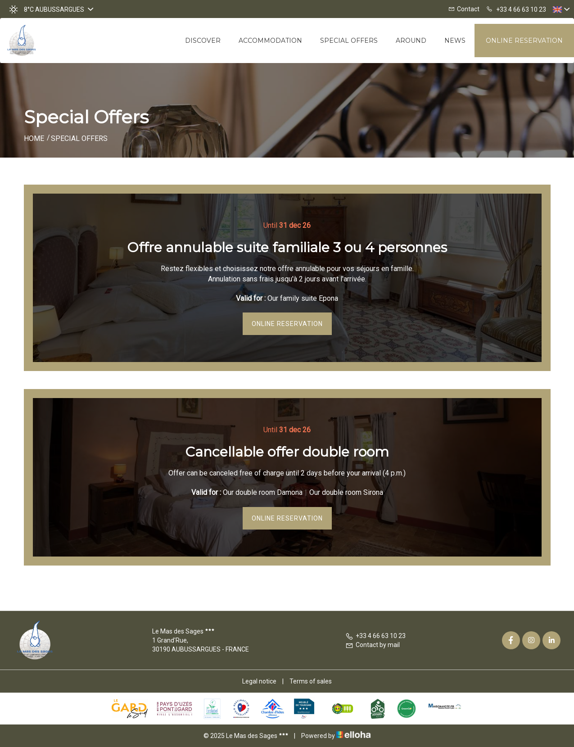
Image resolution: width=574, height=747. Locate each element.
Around (411, 40)
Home (34, 138)
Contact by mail (372, 644)
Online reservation (524, 40)
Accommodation (270, 40)
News (455, 40)
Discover (203, 40)
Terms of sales (310, 681)
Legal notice (259, 681)
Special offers (349, 40)
